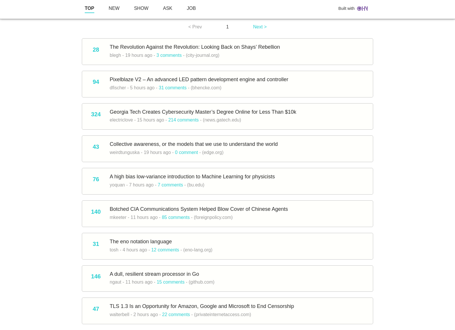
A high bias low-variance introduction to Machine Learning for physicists (192, 176)
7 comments (170, 184)
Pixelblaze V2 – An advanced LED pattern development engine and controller (199, 79)
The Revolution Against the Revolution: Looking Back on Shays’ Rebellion (195, 47)
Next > (260, 26)
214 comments (183, 119)
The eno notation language (141, 241)
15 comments (171, 282)
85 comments (176, 217)
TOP (89, 8)
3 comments (169, 55)
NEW (114, 8)
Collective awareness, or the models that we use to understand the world (194, 144)
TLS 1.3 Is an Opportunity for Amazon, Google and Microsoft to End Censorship (202, 306)
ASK (167, 8)
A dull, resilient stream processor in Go (154, 274)
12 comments (165, 249)
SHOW (141, 8)
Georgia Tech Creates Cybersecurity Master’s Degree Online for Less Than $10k (203, 112)
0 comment (186, 152)
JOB (191, 8)
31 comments (173, 87)
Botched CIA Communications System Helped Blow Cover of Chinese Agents (199, 209)
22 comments (176, 314)
